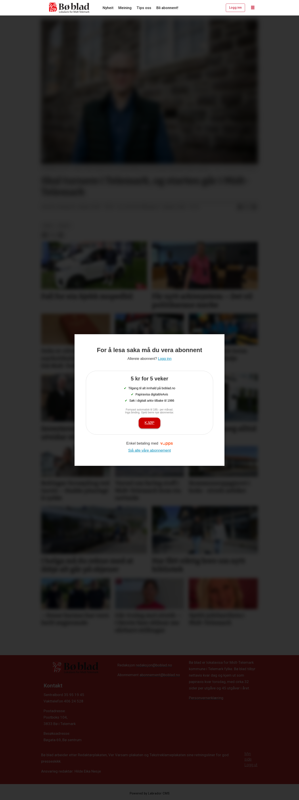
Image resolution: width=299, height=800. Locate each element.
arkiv (48, 225)
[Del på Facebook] (240, 207)
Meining (125, 8)
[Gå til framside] (69, 8)
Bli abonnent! (167, 8)
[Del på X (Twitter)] (247, 207)
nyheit (64, 225)
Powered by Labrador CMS (150, 793)
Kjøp (149, 423)
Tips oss (143, 8)
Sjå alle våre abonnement (149, 450)
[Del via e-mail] (254, 207)
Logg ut (250, 764)
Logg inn (235, 7)
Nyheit (108, 8)
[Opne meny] (253, 7)
